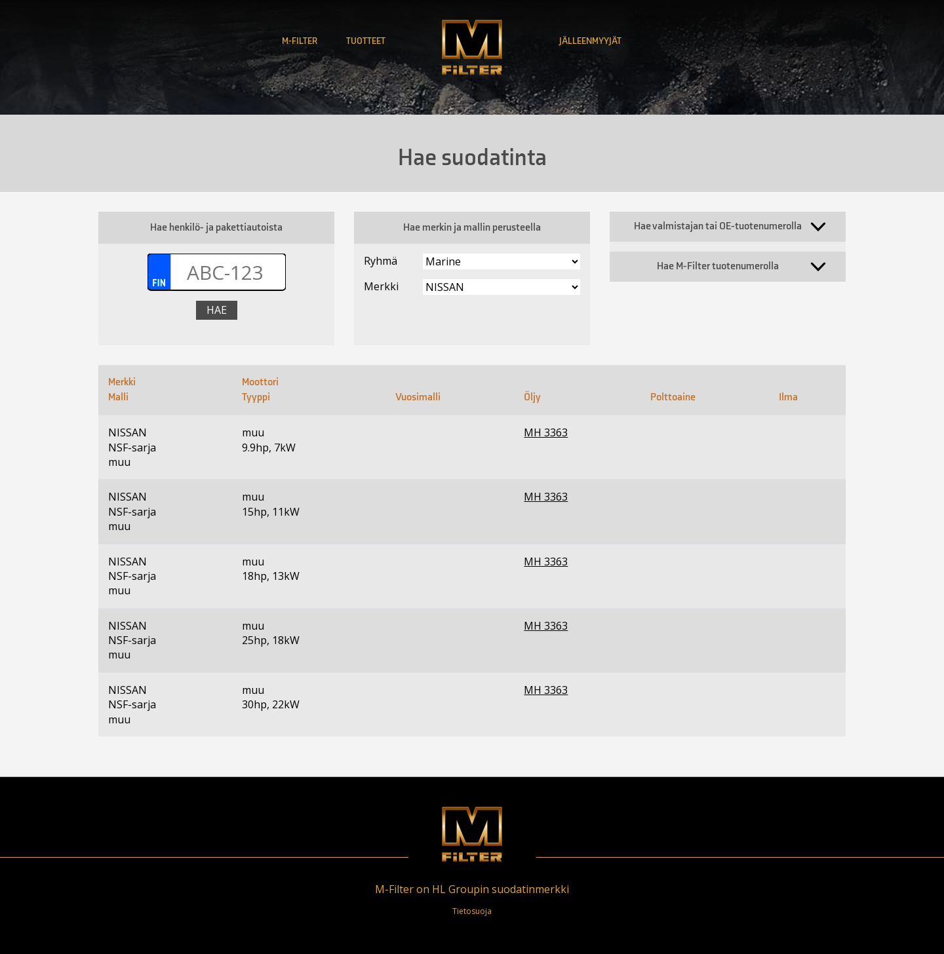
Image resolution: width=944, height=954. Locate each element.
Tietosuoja (472, 911)
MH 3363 (546, 432)
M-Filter (299, 41)
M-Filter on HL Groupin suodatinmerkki (472, 889)
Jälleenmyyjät (590, 41)
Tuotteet (365, 41)
